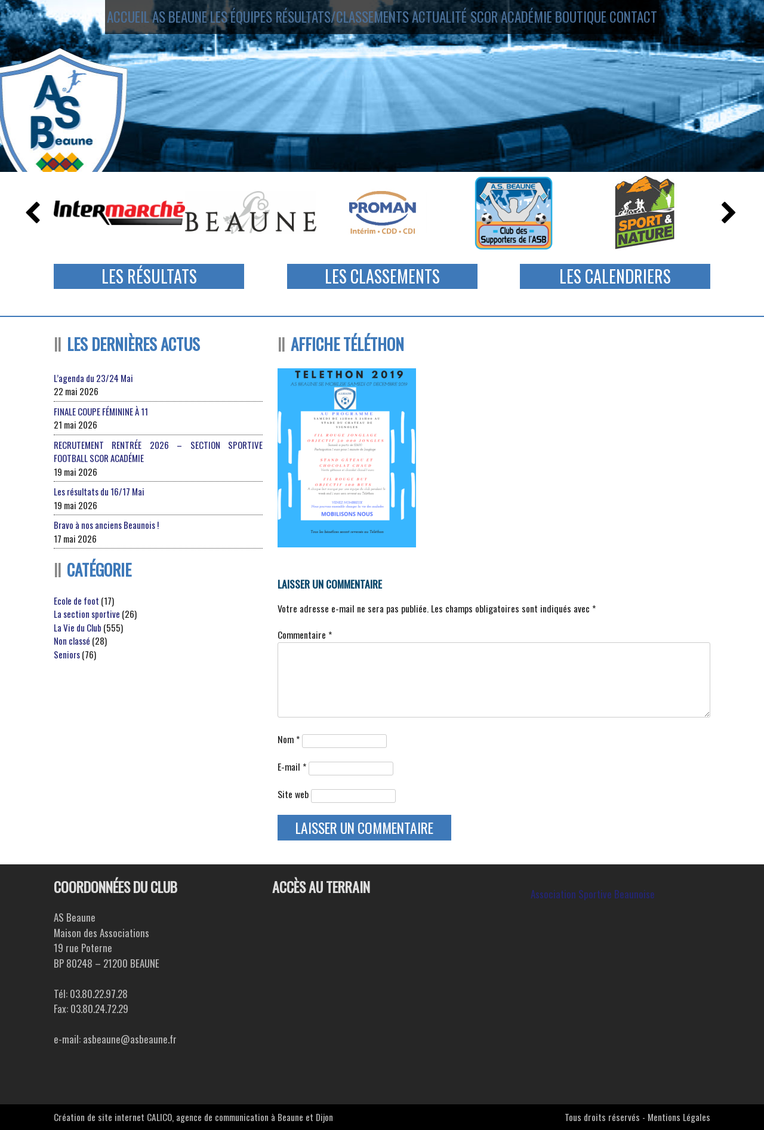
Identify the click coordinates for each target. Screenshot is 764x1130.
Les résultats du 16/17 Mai (99, 491)
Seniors (67, 654)
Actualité (439, 19)
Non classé (72, 640)
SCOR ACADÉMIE (518, 19)
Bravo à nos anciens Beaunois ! (106, 524)
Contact (659, 19)
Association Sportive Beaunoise (593, 893)
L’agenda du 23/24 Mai (93, 377)
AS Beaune (165, 19)
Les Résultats (149, 276)
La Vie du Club (77, 627)
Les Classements (382, 276)
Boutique (595, 19)
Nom (289, 739)
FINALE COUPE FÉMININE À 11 (101, 411)
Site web (293, 794)
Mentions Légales (679, 1116)
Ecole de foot (76, 600)
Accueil (102, 19)
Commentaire (305, 634)
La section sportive (87, 613)
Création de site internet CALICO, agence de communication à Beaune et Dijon (193, 1116)
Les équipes (236, 19)
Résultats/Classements (339, 19)
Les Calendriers (615, 276)
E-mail (292, 766)
